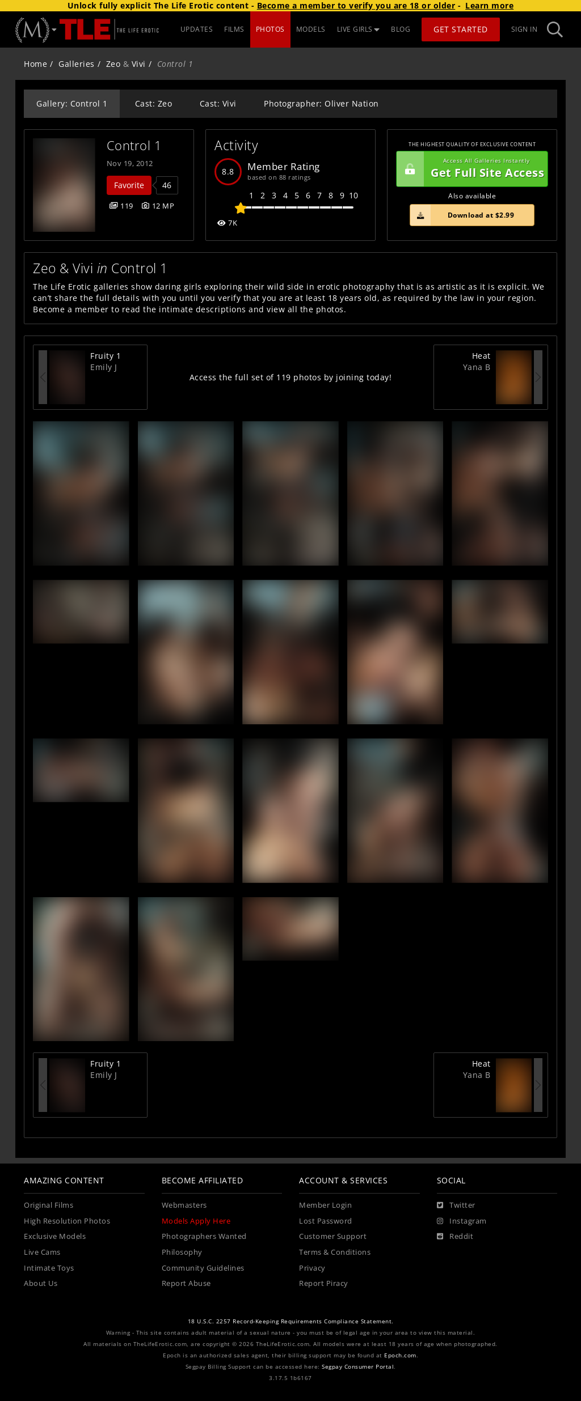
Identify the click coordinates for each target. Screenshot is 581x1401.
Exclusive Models (55, 1236)
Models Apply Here (196, 1221)
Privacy (312, 1268)
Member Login (325, 1205)
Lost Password (325, 1221)
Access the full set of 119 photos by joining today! (291, 377)
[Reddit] (455, 1237)
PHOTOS (270, 29)
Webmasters (184, 1205)
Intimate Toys (49, 1268)
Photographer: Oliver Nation (321, 103)
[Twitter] (456, 1205)
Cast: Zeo (153, 103)
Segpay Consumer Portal (358, 1366)
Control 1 (134, 145)
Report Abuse (186, 1283)
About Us (40, 1283)
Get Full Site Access (470, 168)
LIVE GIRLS (358, 29)
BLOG (400, 29)
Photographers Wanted (204, 1236)
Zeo (113, 63)
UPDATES (196, 29)
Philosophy (182, 1252)
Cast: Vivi (218, 103)
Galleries (76, 63)
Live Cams (42, 1252)
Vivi (139, 63)
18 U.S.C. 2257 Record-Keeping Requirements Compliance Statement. (291, 1321)
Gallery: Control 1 (71, 103)
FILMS (234, 29)
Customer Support (333, 1236)
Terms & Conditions (335, 1252)
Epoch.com (400, 1355)
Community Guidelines (203, 1268)
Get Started (460, 29)
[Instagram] (462, 1221)
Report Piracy (323, 1283)
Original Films (48, 1205)
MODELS (311, 29)
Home (35, 63)
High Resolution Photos (67, 1221)
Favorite (129, 185)
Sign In (524, 29)
